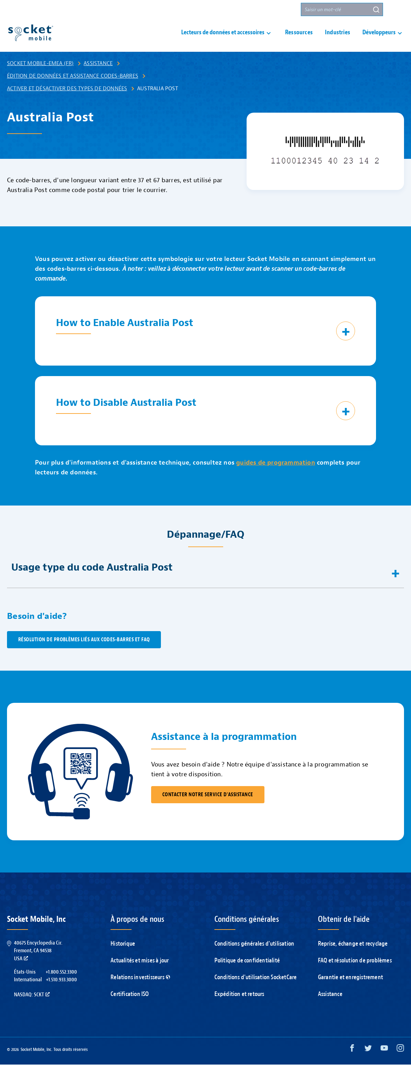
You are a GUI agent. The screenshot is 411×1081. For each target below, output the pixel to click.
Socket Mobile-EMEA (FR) (40, 79)
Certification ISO (130, 1010)
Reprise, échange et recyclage (353, 960)
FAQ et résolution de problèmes (355, 977)
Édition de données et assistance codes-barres (72, 92)
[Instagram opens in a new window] (400, 1066)
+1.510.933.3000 (61, 995)
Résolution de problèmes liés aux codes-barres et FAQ (84, 656)
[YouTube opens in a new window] (384, 1066)
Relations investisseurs (140, 994)
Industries (337, 41)
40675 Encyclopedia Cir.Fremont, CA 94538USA (38, 967)
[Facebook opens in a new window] (352, 1066)
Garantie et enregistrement (350, 994)
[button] (397, 9)
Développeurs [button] (379, 41)
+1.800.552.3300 (61, 988)
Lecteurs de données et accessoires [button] (222, 41)
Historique (123, 960)
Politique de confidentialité (247, 977)
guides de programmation (275, 479)
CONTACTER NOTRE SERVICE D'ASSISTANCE (207, 811)
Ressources (299, 41)
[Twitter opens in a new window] (368, 1066)
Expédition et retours (239, 1010)
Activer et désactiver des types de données (67, 104)
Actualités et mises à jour (140, 977)
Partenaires (279, 10)
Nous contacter (236, 10)
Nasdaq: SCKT (32, 1011)
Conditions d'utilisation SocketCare (255, 994)
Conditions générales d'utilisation (254, 960)
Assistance (195, 10)
